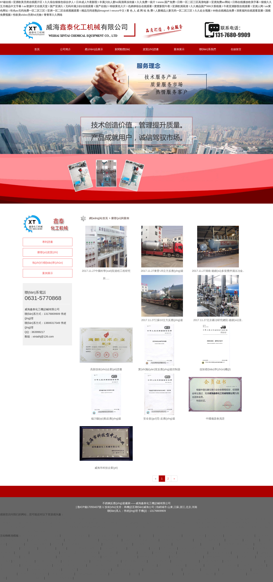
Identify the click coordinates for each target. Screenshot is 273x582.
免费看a (61, 548)
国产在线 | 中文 (127, 552)
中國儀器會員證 (215, 418)
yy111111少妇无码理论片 (235, 569)
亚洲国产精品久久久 (244, 552)
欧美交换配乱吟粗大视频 (106, 561)
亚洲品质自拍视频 (220, 552)
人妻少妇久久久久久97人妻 (81, 539)
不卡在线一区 (210, 569)
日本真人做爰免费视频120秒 (196, 548)
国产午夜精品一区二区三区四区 (83, 544)
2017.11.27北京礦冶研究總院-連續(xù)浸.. (218, 320)
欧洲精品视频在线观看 (103, 535)
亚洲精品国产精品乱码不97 (176, 539)
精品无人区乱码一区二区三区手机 (244, 561)
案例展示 (47, 273)
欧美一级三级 (29, 548)
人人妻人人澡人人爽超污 (240, 535)
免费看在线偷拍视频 (48, 561)
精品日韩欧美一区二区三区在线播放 (79, 556)
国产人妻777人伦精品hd (117, 544)
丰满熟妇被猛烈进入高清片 (92, 573)
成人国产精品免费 (211, 561)
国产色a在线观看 (129, 535)
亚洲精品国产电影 (111, 539)
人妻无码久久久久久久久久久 (38, 556)
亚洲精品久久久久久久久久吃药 (153, 544)
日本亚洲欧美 (234, 539)
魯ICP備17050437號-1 (90, 507)
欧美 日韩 (147, 535)
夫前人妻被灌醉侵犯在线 (127, 569)
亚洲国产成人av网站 (62, 573)
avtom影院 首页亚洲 (114, 548)
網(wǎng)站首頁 (98, 218)
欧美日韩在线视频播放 (75, 535)
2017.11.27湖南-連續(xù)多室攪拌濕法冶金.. (218, 270)
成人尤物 (57, 544)
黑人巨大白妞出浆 (24, 561)
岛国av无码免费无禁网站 (199, 573)
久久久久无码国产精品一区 (84, 548)
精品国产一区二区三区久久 (186, 556)
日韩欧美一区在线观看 (252, 565)
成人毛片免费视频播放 (172, 565)
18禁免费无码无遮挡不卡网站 (140, 539)
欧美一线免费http (138, 548)
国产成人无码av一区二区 (231, 573)
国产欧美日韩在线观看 (75, 561)
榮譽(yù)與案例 (120, 218)
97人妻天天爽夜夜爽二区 (209, 539)
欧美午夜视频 (169, 548)
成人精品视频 (215, 535)
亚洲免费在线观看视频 (59, 578)
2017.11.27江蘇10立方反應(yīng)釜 (162, 320)
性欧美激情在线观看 (134, 561)
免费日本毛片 (195, 565)
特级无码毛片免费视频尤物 (221, 565)
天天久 (154, 548)
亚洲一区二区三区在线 (186, 544)
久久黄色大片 (47, 548)
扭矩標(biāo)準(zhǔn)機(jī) (215, 369)
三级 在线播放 (210, 544)
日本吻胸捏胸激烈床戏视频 (45, 569)
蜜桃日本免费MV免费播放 (36, 565)
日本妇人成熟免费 (159, 561)
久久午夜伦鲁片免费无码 (103, 565)
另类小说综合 (108, 552)
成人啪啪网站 (15, 544)
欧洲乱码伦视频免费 (38, 544)
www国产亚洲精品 (165, 552)
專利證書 (47, 241)
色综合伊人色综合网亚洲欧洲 (46, 539)
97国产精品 (70, 569)
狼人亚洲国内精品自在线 (193, 552)
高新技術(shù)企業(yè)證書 (106, 369)
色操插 (135, 573)
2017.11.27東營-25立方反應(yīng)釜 (162, 270)
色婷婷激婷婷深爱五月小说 (221, 556)
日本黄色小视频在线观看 (33, 573)
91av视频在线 (191, 569)
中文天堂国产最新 (194, 535)
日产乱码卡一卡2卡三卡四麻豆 (25, 578)
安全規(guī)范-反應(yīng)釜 (159, 418)
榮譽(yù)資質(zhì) (47, 252)
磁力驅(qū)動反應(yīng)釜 (106, 418)
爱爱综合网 (145, 552)
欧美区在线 (22, 552)
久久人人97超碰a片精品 (44, 552)
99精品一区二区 (119, 573)
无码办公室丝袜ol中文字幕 (156, 573)
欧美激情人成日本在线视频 (70, 565)
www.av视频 (251, 539)
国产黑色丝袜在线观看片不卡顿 (138, 565)
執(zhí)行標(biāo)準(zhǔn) (47, 262)
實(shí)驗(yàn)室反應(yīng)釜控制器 (159, 369)
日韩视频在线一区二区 (185, 561)
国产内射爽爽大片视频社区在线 (163, 569)
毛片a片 (178, 573)
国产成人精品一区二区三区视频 (41, 535)
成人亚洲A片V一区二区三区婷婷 (233, 548)
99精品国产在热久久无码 (154, 556)
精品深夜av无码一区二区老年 (119, 556)
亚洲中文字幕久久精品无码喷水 (80, 552)
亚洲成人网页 (246, 556)
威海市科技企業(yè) (106, 467)
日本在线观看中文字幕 (168, 535)
